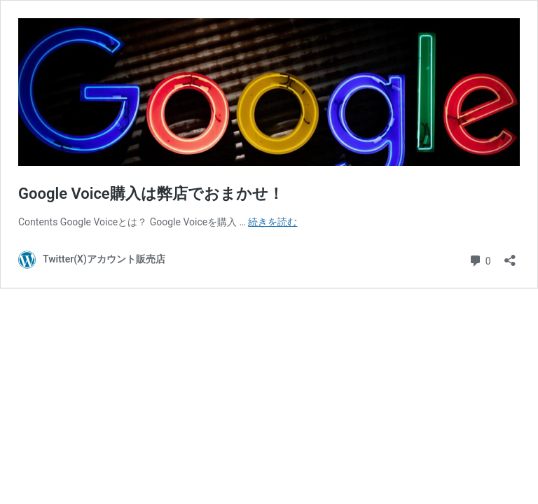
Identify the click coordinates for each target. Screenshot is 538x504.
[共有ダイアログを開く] (510, 256)
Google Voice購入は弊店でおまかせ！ (151, 193)
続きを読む (272, 221)
